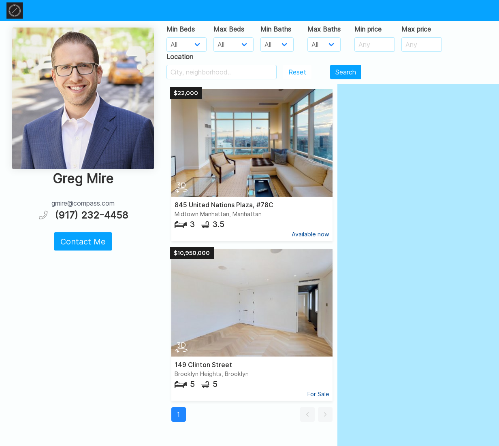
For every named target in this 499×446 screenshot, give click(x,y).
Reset (297, 72)
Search (345, 72)
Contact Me (83, 241)
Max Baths (324, 29)
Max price (416, 29)
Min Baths (275, 29)
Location (179, 57)
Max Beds (228, 29)
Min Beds (180, 29)
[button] (307, 414)
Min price (368, 29)
